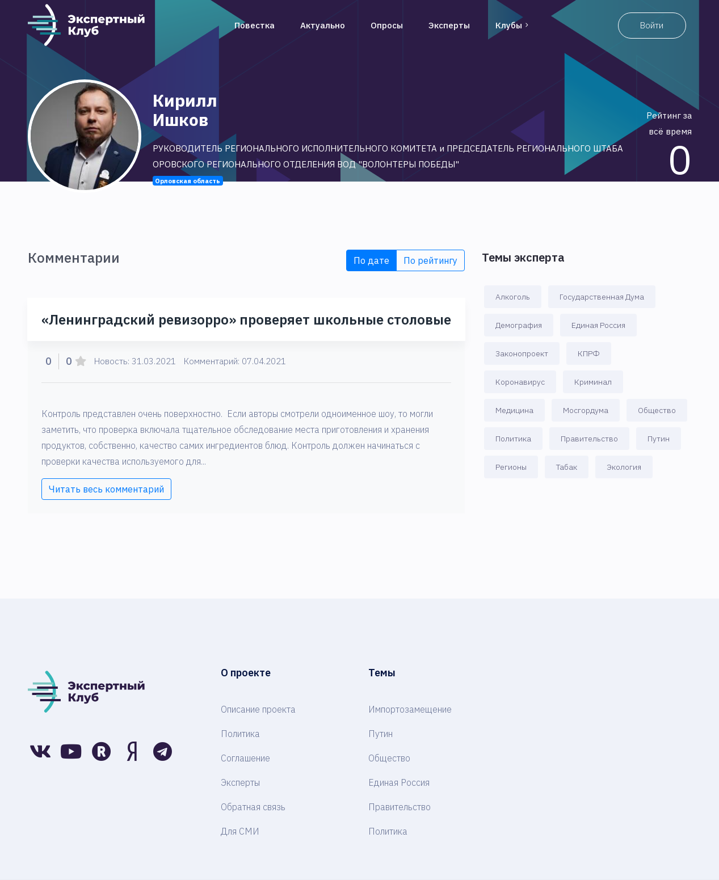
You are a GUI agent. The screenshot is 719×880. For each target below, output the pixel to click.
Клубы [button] (513, 25)
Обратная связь (253, 806)
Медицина (514, 410)
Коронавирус (520, 382)
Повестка (254, 25)
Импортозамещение (410, 709)
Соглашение (245, 758)
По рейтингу (430, 260)
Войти (651, 25)
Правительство (589, 438)
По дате (371, 260)
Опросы (387, 25)
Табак (566, 467)
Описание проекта (258, 709)
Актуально (322, 25)
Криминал (593, 382)
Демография (518, 325)
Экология (624, 467)
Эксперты (449, 25)
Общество (657, 410)
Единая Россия (598, 325)
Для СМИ (240, 831)
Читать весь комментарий (106, 489)
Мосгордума (585, 410)
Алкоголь (512, 297)
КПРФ (589, 353)
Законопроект (521, 353)
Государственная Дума (602, 297)
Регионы (511, 467)
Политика (513, 438)
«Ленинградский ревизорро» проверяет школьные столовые (246, 319)
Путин (658, 438)
